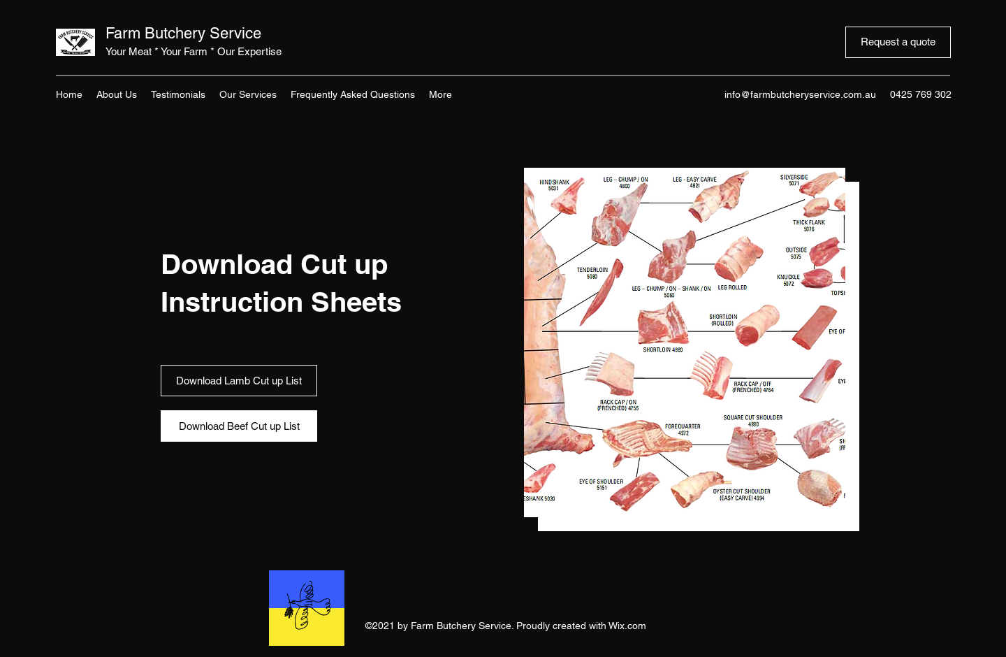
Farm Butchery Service (183, 33)
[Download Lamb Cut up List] (239, 380)
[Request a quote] (898, 42)
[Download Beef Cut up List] (239, 426)
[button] (684, 342)
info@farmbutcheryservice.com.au (800, 94)
